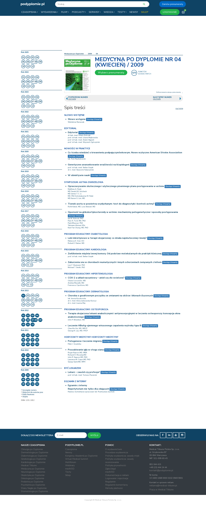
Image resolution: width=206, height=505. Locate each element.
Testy (68, 471)
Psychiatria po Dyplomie (33, 484)
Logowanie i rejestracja (116, 478)
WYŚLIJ (94, 435)
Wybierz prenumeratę (111, 72)
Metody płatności (114, 488)
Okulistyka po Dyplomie (32, 475)
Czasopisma (71, 449)
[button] (29, 12)
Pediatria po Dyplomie (32, 481)
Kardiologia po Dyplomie (33, 462)
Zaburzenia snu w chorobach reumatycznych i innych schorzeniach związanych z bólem (115, 262)
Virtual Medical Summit (76, 459)
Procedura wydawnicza (116, 452)
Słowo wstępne (77, 119)
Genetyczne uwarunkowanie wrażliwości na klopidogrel (99, 164)
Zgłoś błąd (110, 468)
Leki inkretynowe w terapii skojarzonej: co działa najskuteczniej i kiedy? (107, 238)
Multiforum (70, 462)
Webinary (70, 465)
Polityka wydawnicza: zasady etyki (122, 455)
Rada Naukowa (28, 394)
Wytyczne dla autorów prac (32, 392)
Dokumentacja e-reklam (117, 475)
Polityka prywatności (115, 465)
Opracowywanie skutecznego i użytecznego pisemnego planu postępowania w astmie (116, 186)
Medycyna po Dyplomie (74, 54)
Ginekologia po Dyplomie (33, 459)
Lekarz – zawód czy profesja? (84, 372)
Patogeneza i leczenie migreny (85, 341)
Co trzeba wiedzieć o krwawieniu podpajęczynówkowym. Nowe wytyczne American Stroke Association (125, 152)
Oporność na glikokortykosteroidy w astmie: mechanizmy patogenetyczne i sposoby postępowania (123, 212)
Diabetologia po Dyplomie (34, 455)
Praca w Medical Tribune (161, 489)
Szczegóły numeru (29, 390)
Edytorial (73, 132)
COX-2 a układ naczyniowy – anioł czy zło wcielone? (96, 277)
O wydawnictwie (113, 449)
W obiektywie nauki (79, 175)
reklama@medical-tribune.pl (163, 485)
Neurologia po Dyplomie (33, 471)
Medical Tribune (29, 465)
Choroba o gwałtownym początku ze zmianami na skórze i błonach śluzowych (110, 295)
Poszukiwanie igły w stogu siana (86, 349)
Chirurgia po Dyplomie (32, 449)
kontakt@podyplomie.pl (161, 470)
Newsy (68, 452)
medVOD (69, 468)
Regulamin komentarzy (116, 484)
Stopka (25, 397)
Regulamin (110, 481)
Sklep (68, 475)
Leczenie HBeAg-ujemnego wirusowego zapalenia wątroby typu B (104, 325)
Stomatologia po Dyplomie (34, 491)
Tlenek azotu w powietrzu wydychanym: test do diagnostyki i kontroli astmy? (111, 203)
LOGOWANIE (170, 12)
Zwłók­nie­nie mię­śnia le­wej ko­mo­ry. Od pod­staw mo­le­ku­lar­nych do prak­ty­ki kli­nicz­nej (115, 253)
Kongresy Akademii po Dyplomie (81, 455)
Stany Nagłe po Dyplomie (34, 488)
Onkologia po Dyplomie (32, 478)
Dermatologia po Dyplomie (34, 452)
